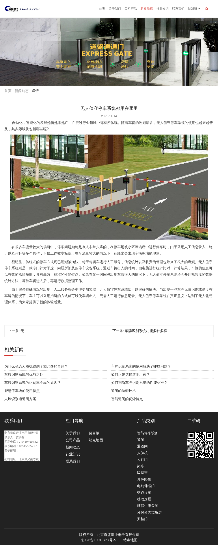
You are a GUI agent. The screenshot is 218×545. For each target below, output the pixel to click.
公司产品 (131, 9)
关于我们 (115, 9)
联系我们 (178, 9)
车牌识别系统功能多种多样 (146, 331)
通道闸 (142, 446)
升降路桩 (144, 479)
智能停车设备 (147, 433)
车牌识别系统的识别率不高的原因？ (32, 382)
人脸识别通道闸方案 (20, 399)
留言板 (94, 433)
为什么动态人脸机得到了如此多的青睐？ (36, 366)
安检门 (142, 519)
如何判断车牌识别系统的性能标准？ (139, 382)
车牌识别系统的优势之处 (23, 374)
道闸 (140, 440)
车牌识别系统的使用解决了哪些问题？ (141, 366)
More (194, 9)
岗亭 (140, 466)
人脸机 (142, 453)
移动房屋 (144, 499)
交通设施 (144, 492)
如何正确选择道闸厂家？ (130, 374)
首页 (102, 9)
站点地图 (96, 440)
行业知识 (162, 9)
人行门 (142, 459)
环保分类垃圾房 (149, 512)
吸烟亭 (142, 473)
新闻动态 (146, 9)
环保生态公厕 (147, 506)
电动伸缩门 (146, 486)
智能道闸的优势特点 (127, 399)
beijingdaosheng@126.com (22, 455)
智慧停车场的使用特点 (22, 391)
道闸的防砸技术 (123, 391)
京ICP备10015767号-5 (98, 540)
